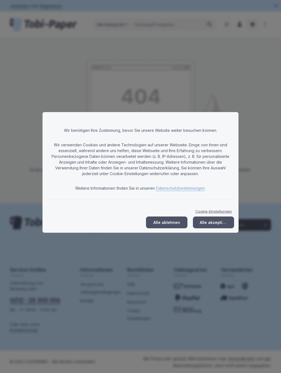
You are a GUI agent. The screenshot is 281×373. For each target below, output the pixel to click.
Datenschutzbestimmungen (180, 188)
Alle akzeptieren (215, 222)
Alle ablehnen (166, 222)
